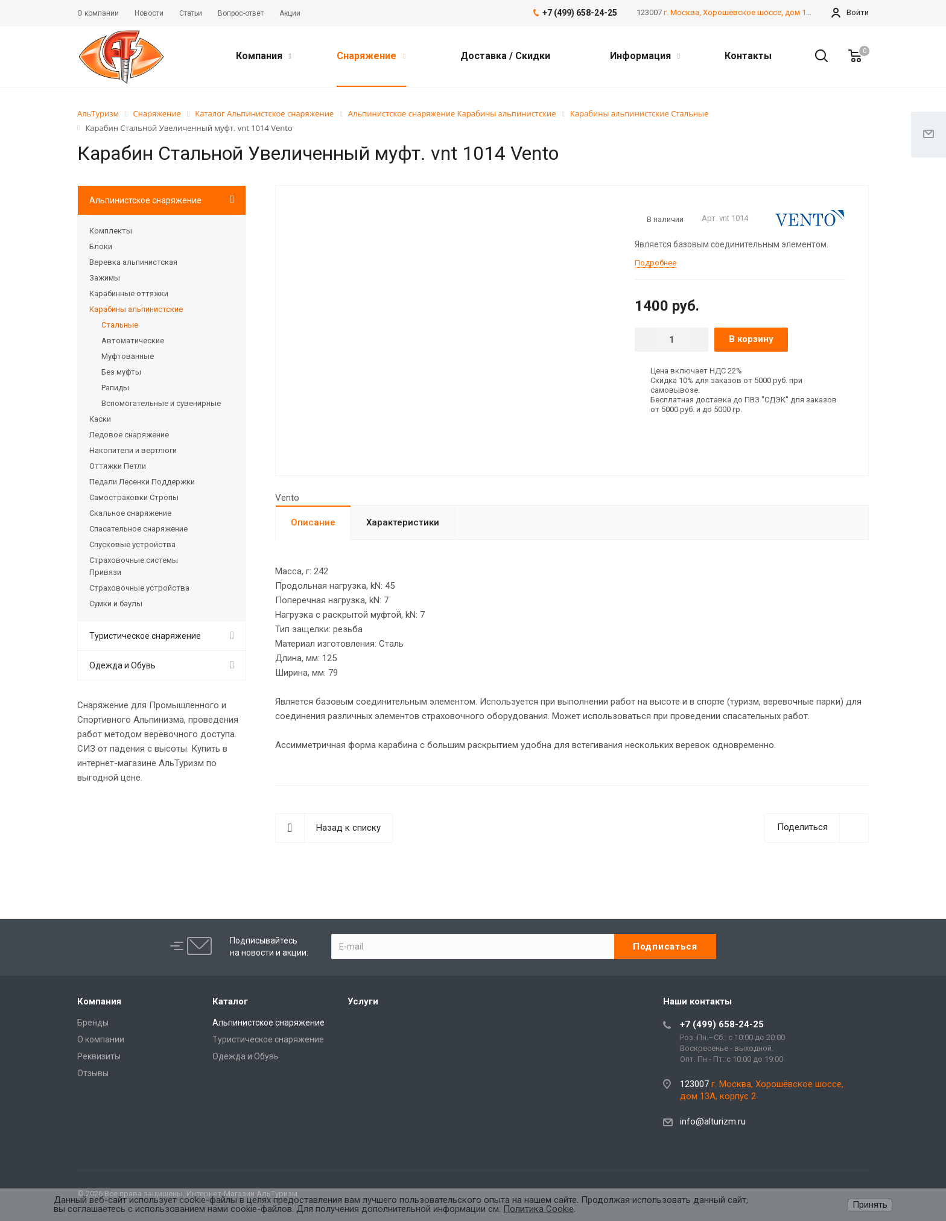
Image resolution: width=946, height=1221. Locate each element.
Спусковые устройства (132, 544)
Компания (263, 56)
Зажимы (104, 277)
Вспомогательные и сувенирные (161, 403)
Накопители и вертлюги (133, 450)
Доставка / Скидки (505, 56)
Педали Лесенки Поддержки (142, 481)
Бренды (93, 1022)
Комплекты (110, 230)
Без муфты (121, 371)
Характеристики (402, 522)
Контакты (748, 56)
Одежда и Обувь (122, 665)
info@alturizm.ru (713, 1121)
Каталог (230, 1001)
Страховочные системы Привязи (133, 566)
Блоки (100, 246)
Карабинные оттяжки (128, 293)
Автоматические (132, 340)
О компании (100, 1039)
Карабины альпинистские (136, 309)
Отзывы (93, 1073)
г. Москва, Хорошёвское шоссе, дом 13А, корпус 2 (757, 12)
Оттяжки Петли (117, 466)
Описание (313, 522)
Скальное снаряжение (130, 513)
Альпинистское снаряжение (145, 200)
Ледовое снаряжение (129, 434)
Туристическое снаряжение (145, 636)
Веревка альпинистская (133, 262)
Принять (869, 1204)
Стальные (119, 324)
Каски (100, 418)
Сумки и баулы (115, 603)
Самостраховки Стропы (134, 497)
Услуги (363, 1001)
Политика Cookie (538, 1209)
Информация (645, 56)
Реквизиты (99, 1056)
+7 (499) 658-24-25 (722, 1024)
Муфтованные (127, 356)
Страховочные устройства (139, 587)
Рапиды (115, 387)
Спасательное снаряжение (138, 528)
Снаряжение (371, 56)
